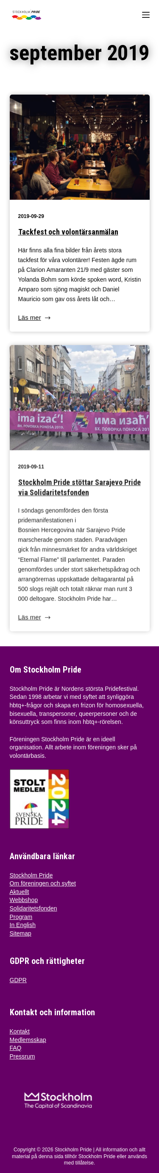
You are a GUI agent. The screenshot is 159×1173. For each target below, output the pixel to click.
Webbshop (24, 900)
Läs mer (35, 319)
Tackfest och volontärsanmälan (68, 232)
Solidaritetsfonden (33, 908)
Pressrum (22, 1056)
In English (23, 925)
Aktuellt (19, 891)
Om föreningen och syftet (43, 883)
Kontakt (20, 1031)
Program (21, 916)
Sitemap (20, 933)
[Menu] (146, 15)
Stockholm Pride (31, 875)
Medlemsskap (28, 1039)
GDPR (18, 980)
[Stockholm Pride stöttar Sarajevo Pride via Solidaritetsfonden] (80, 401)
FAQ (16, 1048)
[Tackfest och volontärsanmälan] (80, 148)
